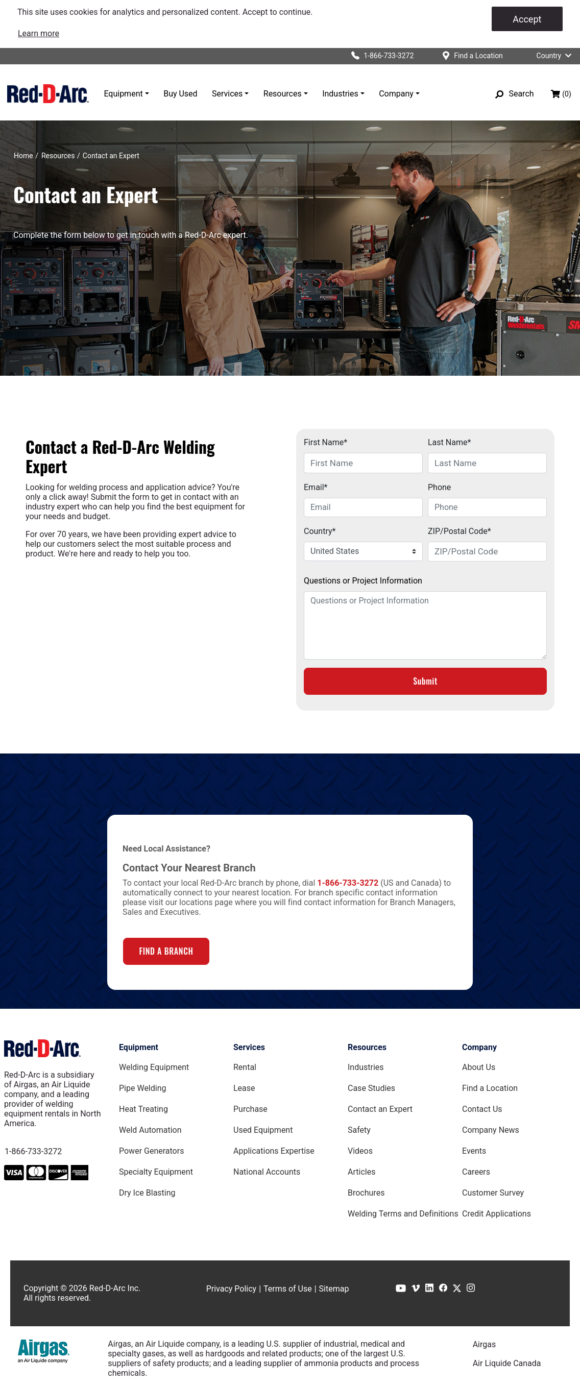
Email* (316, 487)
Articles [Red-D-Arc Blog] (361, 1172)
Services (227, 94)
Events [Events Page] (474, 1151)
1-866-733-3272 (33, 1151)
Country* (319, 531)
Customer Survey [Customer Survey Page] (493, 1193)
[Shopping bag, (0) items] (561, 94)
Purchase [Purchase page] (250, 1109)
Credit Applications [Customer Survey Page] (496, 1214)
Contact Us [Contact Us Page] (482, 1109)
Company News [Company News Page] (490, 1130)
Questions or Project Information (363, 581)
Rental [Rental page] (244, 1067)
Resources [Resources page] (367, 1047)
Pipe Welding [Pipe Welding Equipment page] (142, 1088)
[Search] (515, 94)
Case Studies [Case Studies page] (371, 1088)
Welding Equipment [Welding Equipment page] (154, 1067)
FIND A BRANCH (166, 951)
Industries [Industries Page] (366, 1067)
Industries (340, 94)
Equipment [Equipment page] (138, 1047)
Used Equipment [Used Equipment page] (263, 1130)
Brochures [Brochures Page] (366, 1193)
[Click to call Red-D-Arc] (378, 56)
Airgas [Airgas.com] (484, 1344)
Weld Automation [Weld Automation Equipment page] (150, 1130)
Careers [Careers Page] (476, 1172)
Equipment (123, 94)
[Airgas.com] (43, 1351)
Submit (425, 681)
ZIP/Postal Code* (459, 531)
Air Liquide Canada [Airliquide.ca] (507, 1363)
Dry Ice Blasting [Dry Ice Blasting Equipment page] (147, 1193)
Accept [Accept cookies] (527, 19)
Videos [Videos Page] (360, 1151)
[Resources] (58, 155)
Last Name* (449, 442)
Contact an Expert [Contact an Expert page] (380, 1109)
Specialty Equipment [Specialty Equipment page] (156, 1172)
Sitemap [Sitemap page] (334, 1289)
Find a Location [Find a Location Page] (490, 1088)
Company (396, 94)
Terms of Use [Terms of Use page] (287, 1289)
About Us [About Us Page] (478, 1067)
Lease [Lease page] (244, 1088)
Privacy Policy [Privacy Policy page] (231, 1289)
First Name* (325, 442)
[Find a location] (469, 56)
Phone (439, 487)
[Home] (23, 155)
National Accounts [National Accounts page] (266, 1172)
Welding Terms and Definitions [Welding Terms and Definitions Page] (403, 1214)
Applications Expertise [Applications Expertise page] (274, 1151)
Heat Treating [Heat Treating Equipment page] (143, 1109)
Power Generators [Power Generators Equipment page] (151, 1151)
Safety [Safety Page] (359, 1130)
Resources (282, 94)
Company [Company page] (479, 1047)
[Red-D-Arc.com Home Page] (48, 94)
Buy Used (180, 94)
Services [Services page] (249, 1047)
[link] (38, 33)
